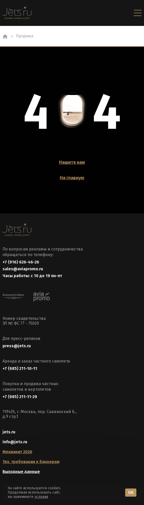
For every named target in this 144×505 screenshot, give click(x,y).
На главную (72, 178)
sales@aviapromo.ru (23, 268)
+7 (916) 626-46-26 (21, 262)
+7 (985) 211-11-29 (20, 396)
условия (41, 497)
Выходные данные (21, 471)
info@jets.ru (15, 441)
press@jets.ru (17, 345)
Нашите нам (72, 162)
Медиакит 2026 (17, 451)
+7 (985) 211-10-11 (20, 368)
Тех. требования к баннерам (31, 461)
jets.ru (9, 432)
